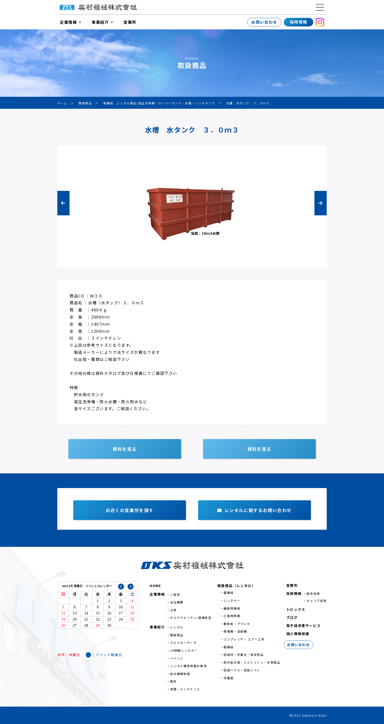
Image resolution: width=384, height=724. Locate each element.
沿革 (173, 610)
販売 (173, 681)
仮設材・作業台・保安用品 (244, 654)
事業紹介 (100, 22)
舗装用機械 (232, 608)
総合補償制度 (180, 674)
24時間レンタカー (184, 650)
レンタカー (232, 600)
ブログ (292, 617)
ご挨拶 (175, 594)
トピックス (295, 609)
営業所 (129, 22)
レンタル (176, 627)
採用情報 (298, 22)
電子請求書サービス (303, 625)
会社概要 (176, 602)
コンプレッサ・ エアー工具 (244, 639)
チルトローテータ (183, 642)
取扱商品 (176, 635)
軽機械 (229, 647)
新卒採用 (313, 593)
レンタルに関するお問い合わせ (254, 510)
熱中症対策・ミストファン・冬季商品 (252, 662)
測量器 (229, 678)
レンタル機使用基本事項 (188, 666)
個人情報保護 (297, 633)
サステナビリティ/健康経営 (191, 617)
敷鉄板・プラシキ (237, 624)
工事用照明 (232, 616)
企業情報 (68, 22)
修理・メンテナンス (185, 689)
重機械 (229, 592)
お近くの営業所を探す (130, 510)
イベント (176, 658)
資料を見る (125, 449)
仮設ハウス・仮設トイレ (242, 670)
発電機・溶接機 (235, 631)
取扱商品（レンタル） (236, 585)
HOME (155, 585)
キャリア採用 (317, 601)
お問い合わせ (264, 22)
